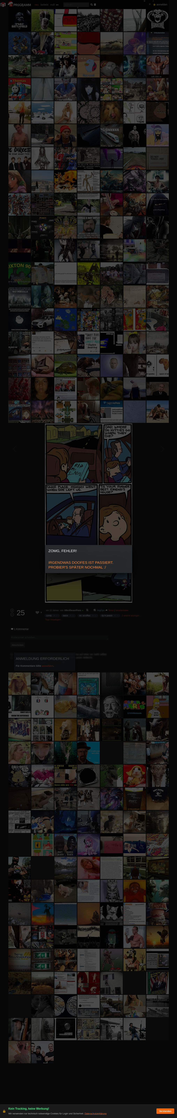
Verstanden (165, 1111)
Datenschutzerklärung (95, 1113)
